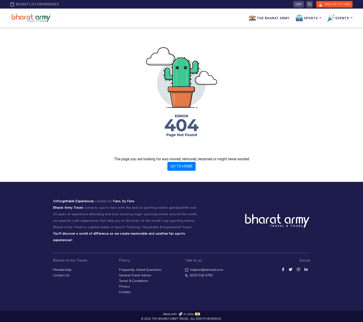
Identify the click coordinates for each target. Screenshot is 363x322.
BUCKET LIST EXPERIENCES (34, 4)
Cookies (125, 292)
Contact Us (61, 275)
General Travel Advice (135, 275)
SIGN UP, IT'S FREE (334, 4)
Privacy (124, 286)
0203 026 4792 (199, 275)
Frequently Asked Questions (140, 270)
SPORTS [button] (307, 18)
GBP (298, 4)
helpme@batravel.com (204, 270)
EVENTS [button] (338, 18)
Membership (62, 270)
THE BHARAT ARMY (269, 18)
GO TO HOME (181, 166)
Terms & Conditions (133, 281)
